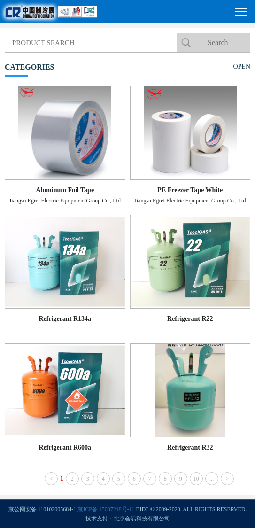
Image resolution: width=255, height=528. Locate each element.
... (211, 478)
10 (196, 478)
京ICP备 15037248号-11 (105, 509)
